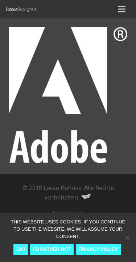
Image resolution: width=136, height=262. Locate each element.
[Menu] (122, 9)
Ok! (20, 249)
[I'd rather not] (127, 237)
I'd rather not (52, 249)
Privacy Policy (98, 249)
